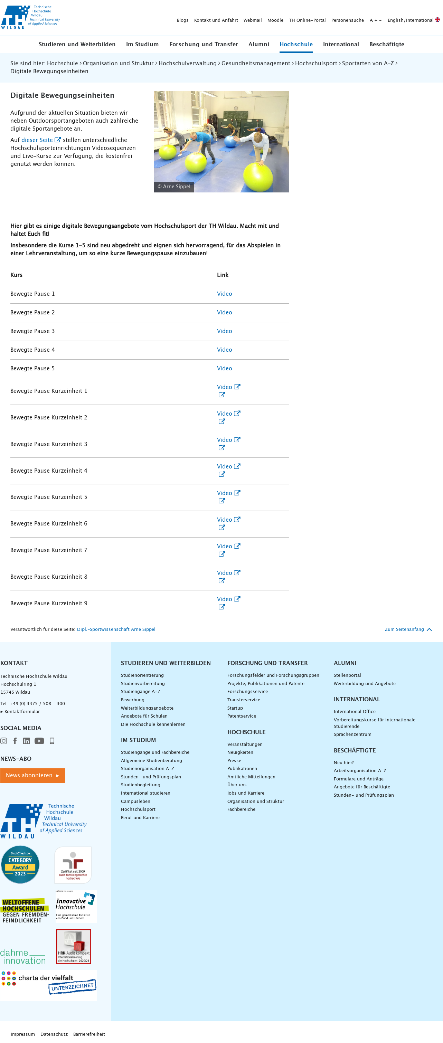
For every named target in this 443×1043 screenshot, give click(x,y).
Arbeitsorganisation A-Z (360, 771)
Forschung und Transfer (203, 44)
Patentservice (241, 716)
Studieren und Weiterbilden (77, 44)
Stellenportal (347, 675)
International (341, 44)
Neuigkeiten (240, 752)
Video (224, 294)
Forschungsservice (247, 692)
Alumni (258, 44)
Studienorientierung (142, 675)
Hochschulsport (138, 809)
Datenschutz (54, 1034)
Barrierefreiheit (89, 1034)
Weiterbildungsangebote (147, 708)
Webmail (144, 18)
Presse (234, 761)
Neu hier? (344, 763)
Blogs (74, 18)
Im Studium (142, 44)
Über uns (237, 785)
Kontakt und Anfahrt (108, 18)
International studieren (145, 793)
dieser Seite (37, 140)
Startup (235, 708)
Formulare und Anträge (359, 779)
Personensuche (239, 18)
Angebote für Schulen (144, 716)
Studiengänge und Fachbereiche (155, 752)
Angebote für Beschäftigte (362, 787)
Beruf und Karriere (140, 818)
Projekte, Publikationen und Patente (265, 684)
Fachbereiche (241, 809)
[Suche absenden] (432, 18)
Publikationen (242, 769)
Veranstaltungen (245, 744)
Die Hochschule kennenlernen (153, 724)
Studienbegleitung (140, 785)
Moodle (167, 18)
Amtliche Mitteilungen (251, 777)
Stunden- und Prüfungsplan (151, 777)
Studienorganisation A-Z (147, 769)
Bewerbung (132, 700)
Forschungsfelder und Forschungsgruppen (273, 675)
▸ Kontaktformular (20, 712)
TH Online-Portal (198, 18)
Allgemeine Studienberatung (151, 761)
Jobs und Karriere (245, 793)
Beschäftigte (386, 44)
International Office (355, 712)
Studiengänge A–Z (140, 692)
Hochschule (296, 44)
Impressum (23, 1034)
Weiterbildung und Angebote (365, 684)
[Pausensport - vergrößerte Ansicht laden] (221, 141)
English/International (305, 18)
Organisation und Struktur (255, 801)
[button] (77, 44)
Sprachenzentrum (352, 734)
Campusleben (135, 801)
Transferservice (243, 700)
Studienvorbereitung (143, 684)
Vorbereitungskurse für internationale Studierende (374, 723)
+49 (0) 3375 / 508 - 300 (37, 704)
